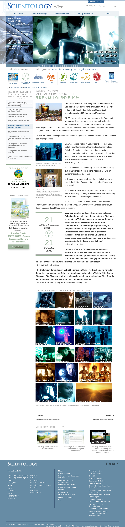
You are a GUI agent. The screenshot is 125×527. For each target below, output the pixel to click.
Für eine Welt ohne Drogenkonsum (96, 505)
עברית (10, 486)
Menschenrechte (85, 77)
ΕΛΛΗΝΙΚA (34, 488)
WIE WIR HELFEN (16, 87)
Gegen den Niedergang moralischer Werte (16, 110)
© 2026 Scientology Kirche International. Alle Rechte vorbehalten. (31, 524)
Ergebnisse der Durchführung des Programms (19, 157)
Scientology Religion (97, 481)
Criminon (51, 77)
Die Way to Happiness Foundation (17, 48)
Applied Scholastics (38, 77)
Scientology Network (96, 478)
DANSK (10, 480)
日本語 (9, 488)
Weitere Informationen (66, 495)
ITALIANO (34, 490)
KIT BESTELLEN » (18, 247)
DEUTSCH (11, 498)
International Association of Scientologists (99, 496)
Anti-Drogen (74, 77)
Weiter (84, 66)
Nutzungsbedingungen (89, 526)
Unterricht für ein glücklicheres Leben (18, 121)
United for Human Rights (98, 509)
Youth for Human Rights (98, 511)
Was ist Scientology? (40, 14)
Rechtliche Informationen (109, 526)
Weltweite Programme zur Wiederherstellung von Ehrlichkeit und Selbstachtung (19, 104)
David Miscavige (95, 483)
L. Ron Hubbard (17, 14)
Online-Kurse (63, 492)
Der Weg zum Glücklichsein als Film (18, 132)
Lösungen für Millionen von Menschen (17, 151)
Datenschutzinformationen (54, 526)
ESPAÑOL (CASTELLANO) (40, 485)
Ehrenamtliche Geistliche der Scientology (100, 491)
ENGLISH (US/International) (18, 475)
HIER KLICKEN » (18, 187)
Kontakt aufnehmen (65, 497)
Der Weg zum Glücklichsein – (19, 41)
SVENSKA (34, 480)
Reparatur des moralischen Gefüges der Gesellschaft (17, 115)
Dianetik (92, 476)
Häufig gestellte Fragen (85, 14)
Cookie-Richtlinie (72, 526)
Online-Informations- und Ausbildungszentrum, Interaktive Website (19, 138)
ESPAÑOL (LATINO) (38, 483)
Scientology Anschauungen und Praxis (68, 477)
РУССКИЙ (11, 491)
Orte (60, 500)
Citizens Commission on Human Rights (97, 515)
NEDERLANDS (13, 496)
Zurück (40, 66)
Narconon (62, 77)
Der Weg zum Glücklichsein (25, 78)
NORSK (33, 478)
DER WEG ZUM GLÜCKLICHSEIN (35, 87)
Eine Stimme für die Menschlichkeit (65, 481)
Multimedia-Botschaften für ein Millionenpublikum (18, 126)
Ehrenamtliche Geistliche (62, 14)
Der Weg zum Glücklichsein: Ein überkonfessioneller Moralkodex (18, 33)
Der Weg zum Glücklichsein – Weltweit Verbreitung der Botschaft (18, 145)
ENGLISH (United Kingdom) (18, 478)
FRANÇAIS (11, 483)
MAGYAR (33, 475)
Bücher (107, 14)
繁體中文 (10, 493)
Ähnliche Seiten (95, 2)
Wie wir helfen (13, 83)
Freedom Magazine (111, 81)
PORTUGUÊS (35, 493)
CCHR (97, 77)
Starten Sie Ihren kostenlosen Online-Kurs (100, 487)
